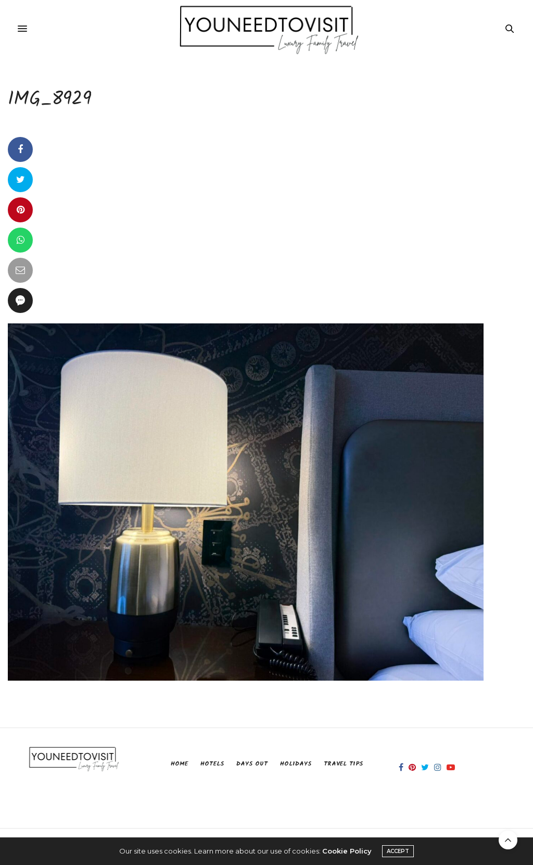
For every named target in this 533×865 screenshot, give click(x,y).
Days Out (252, 764)
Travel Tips (343, 764)
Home (179, 764)
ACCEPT (398, 851)
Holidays (295, 764)
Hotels (212, 764)
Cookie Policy (347, 851)
